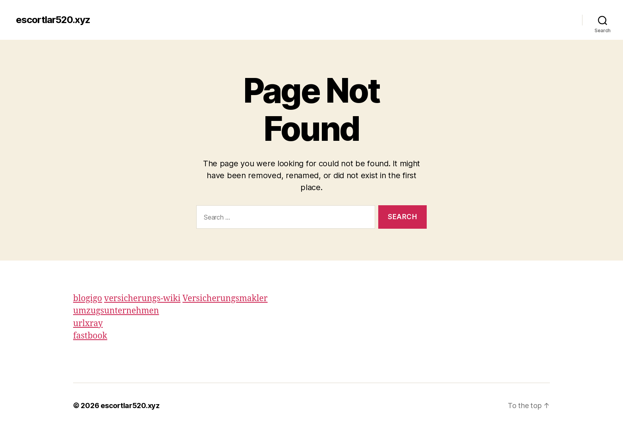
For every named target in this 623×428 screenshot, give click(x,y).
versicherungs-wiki (142, 298)
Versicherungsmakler (224, 298)
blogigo (87, 298)
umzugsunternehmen (116, 310)
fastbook (90, 336)
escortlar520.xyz (53, 20)
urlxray (88, 323)
